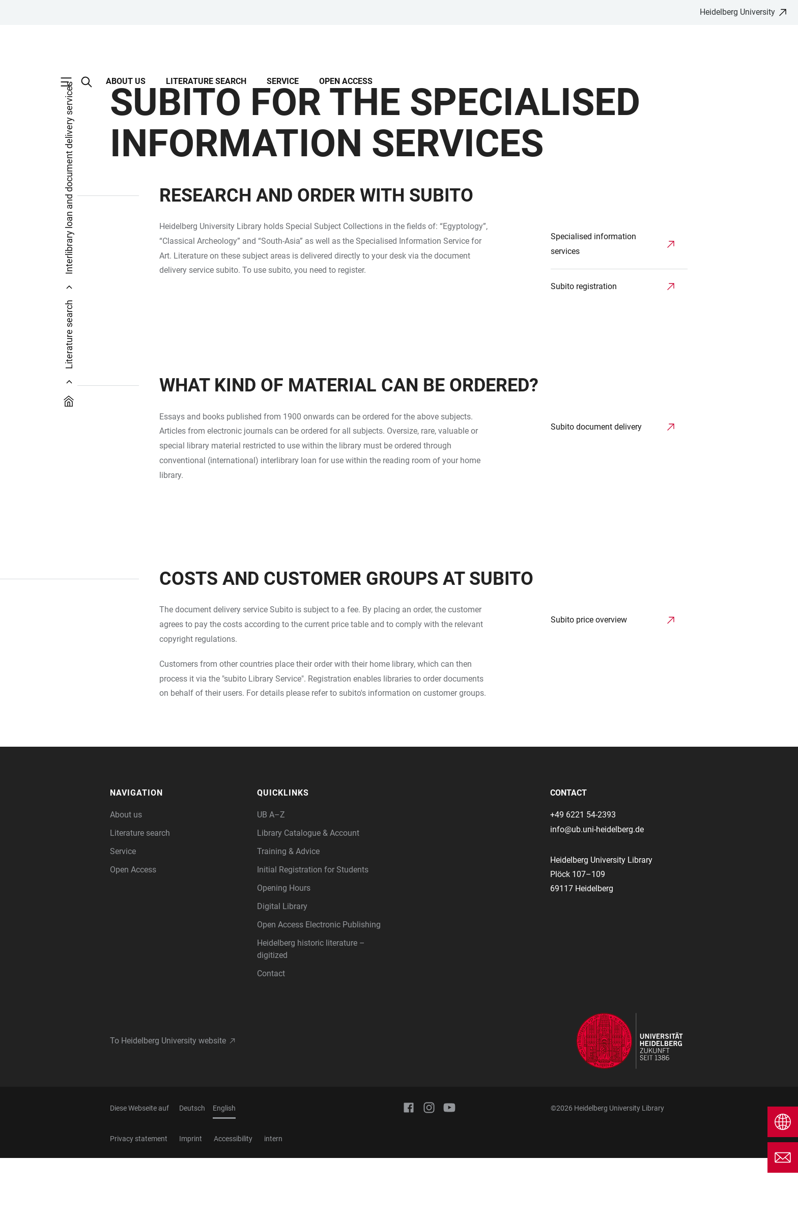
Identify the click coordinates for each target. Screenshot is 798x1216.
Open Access (346, 81)
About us (126, 81)
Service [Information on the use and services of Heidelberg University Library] (123, 909)
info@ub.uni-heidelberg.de (597, 887)
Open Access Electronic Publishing (319, 982)
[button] (178, 851)
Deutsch (192, 1166)
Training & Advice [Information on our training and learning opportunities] (288, 909)
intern (273, 1197)
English (224, 1166)
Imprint (190, 1197)
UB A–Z (271, 873)
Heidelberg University (737, 12)
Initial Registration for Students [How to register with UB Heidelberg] (312, 927)
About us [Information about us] (126, 873)
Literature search (206, 81)
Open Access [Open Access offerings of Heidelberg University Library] (133, 927)
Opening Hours (283, 946)
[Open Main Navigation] (71, 82)
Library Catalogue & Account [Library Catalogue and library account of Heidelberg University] (308, 891)
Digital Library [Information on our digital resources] (282, 964)
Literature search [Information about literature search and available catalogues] (140, 891)
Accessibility (233, 1197)
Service (283, 81)
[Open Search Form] (91, 82)
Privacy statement (138, 1197)
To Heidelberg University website (168, 1099)
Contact (271, 1031)
